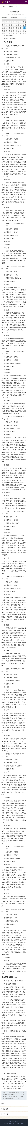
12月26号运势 (8, 35)
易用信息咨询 (15, 1121)
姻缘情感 (11, 6)
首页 (4, 6)
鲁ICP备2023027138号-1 (18, 1123)
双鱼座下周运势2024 (10, 38)
